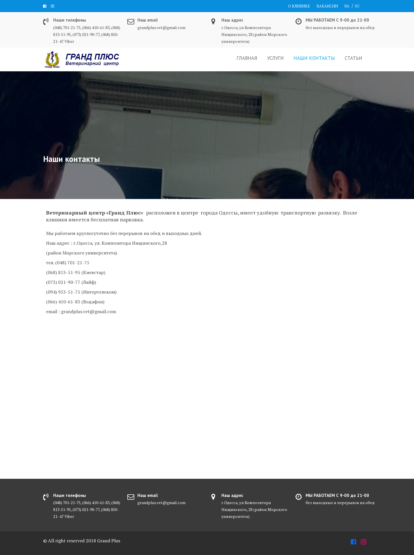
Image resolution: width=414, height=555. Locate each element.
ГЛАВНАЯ (247, 58)
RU (357, 6)
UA (346, 6)
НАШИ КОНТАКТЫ (314, 58)
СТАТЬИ (353, 58)
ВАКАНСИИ (327, 6)
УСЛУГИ (275, 58)
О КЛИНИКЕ (299, 6)
